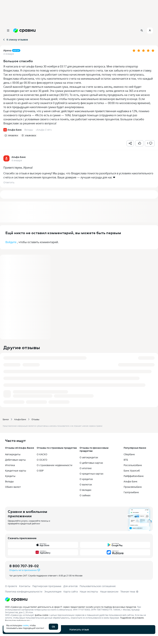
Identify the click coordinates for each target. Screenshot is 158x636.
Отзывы (35, 419)
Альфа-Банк (20, 419)
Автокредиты (12, 454)
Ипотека (10, 465)
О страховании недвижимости (54, 465)
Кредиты (10, 476)
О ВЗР (40, 470)
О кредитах (86, 479)
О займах (85, 495)
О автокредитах (89, 457)
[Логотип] (79, 599)
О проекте (11, 586)
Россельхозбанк (133, 465)
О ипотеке (86, 468)
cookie (26, 625)
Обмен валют (13, 486)
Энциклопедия (52, 591)
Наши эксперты (89, 591)
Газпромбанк (131, 492)
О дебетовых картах (91, 462)
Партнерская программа (46, 586)
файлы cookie (41, 615)
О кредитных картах (91, 473)
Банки (6, 419)
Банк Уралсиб (132, 470)
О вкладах (85, 489)
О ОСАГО (42, 459)
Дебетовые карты (15, 459)
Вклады (9, 481)
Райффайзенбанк (134, 476)
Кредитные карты (15, 470)
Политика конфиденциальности (23, 591)
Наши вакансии (109, 591)
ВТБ (126, 459)
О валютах (86, 484)
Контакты (24, 586)
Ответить (8, 182)
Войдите (10, 242)
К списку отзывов (15, 39)
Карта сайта (71, 591)
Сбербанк (129, 454)
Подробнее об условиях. (132, 617)
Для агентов (70, 586)
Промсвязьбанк (133, 486)
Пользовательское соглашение (98, 586)
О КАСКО (42, 454)
